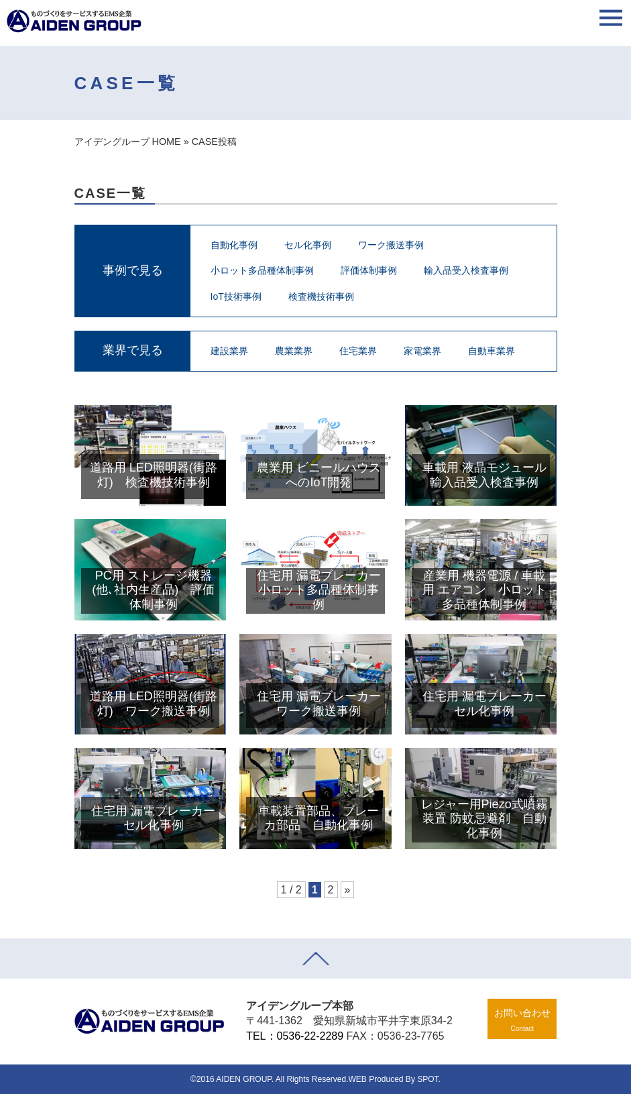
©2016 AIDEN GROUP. (232, 1079)
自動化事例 (234, 244)
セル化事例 (307, 244)
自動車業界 (491, 350)
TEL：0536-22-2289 (294, 1036)
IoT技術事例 (236, 296)
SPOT (427, 1079)
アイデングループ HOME (127, 141)
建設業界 (229, 350)
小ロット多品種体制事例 (262, 270)
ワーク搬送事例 (391, 244)
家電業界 (422, 350)
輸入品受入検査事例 (466, 270)
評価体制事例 (369, 270)
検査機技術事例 (321, 296)
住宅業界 (358, 350)
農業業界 (293, 350)
